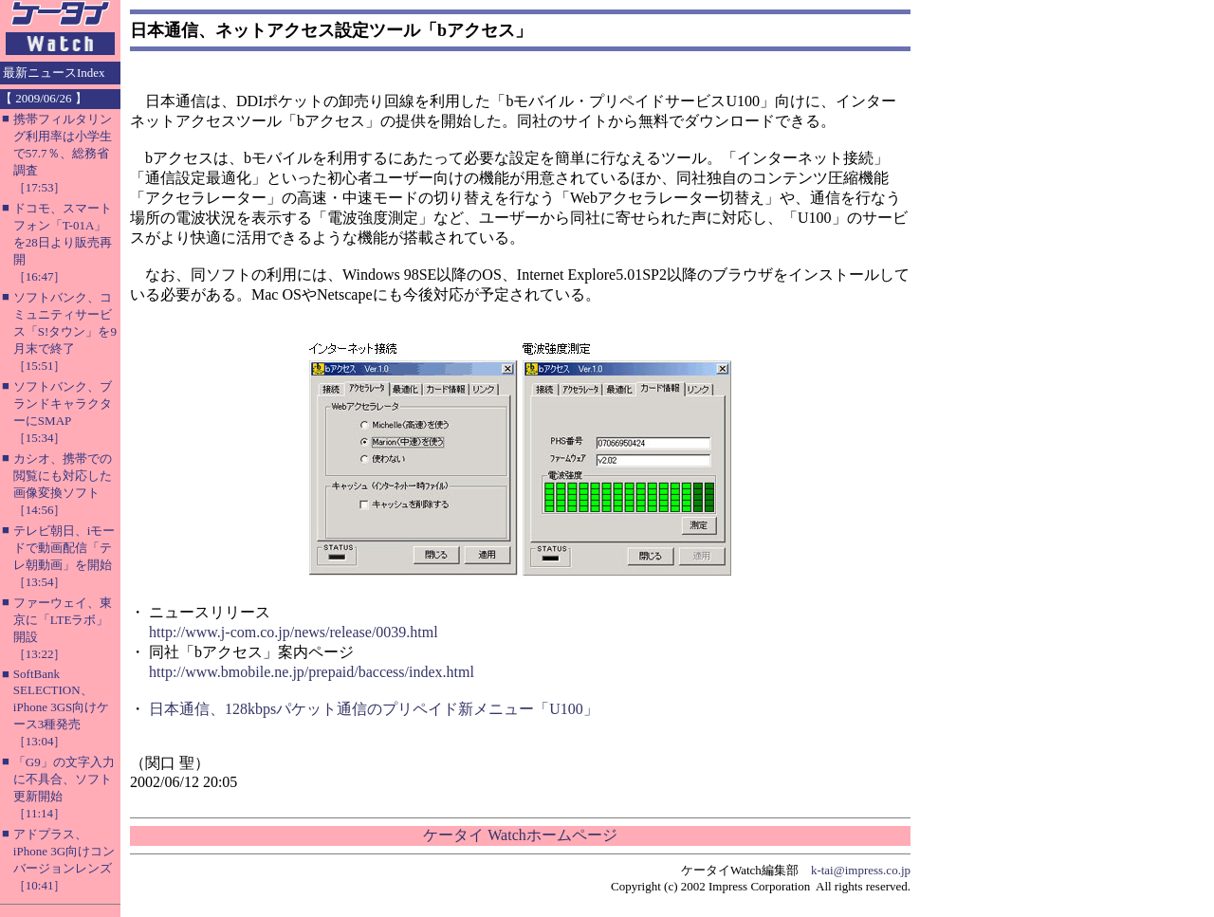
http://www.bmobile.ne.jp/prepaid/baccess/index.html (311, 672)
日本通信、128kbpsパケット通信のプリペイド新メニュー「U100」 (373, 709)
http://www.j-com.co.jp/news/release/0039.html (293, 632)
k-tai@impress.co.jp (860, 870)
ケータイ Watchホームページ (519, 835)
